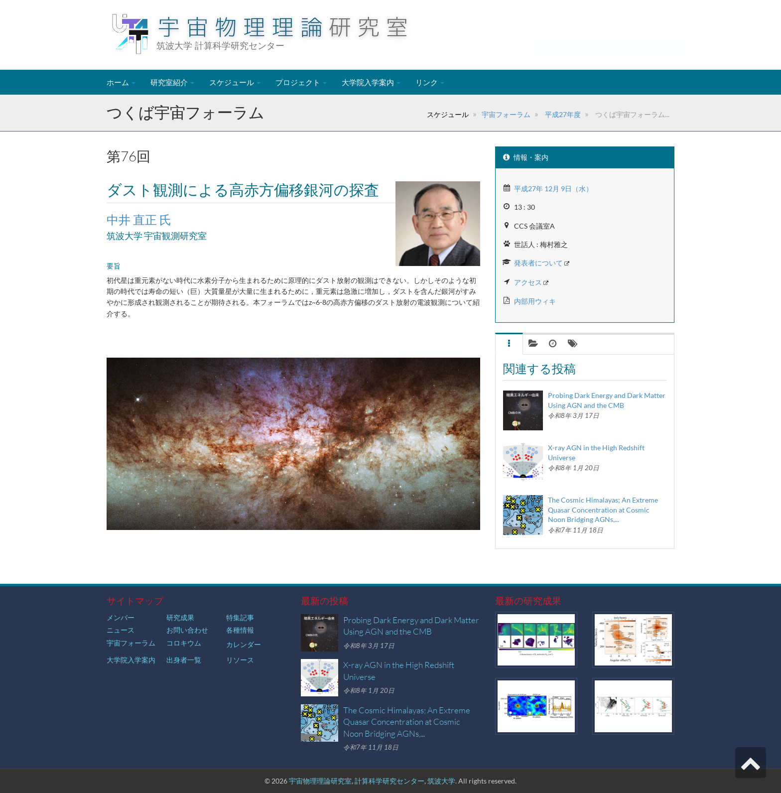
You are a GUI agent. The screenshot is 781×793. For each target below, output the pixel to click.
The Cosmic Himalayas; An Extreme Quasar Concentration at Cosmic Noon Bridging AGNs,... (603, 510)
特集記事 (240, 617)
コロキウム (183, 643)
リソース (240, 660)
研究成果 (180, 617)
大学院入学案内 (371, 82)
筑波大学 (441, 781)
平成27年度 (562, 114)
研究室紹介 (172, 82)
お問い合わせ (187, 630)
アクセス (528, 282)
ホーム (121, 82)
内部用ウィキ (535, 301)
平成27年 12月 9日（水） (553, 188)
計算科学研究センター (389, 781)
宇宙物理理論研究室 (320, 781)
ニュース (120, 630)
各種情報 (240, 630)
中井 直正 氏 (139, 219)
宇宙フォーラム (506, 114)
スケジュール (234, 82)
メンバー (120, 617)
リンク (429, 82)
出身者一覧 (183, 660)
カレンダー (243, 644)
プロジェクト (301, 82)
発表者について (538, 263)
